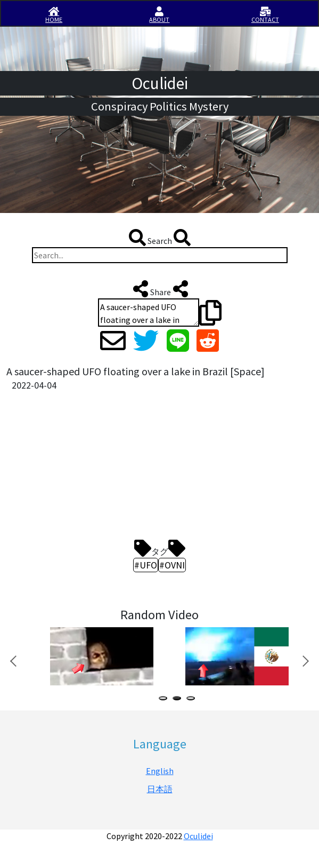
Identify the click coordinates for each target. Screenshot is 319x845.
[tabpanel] (100, 656)
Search (160, 237)
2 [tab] (179, 699)
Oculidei (198, 836)
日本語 (160, 789)
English (160, 770)
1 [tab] (165, 699)
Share (159, 288)
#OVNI (172, 565)
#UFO (145, 565)
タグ (159, 548)
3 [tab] (193, 699)
